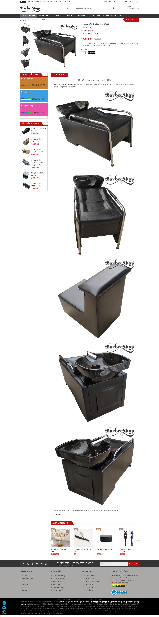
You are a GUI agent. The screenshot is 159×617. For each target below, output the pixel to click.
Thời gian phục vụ (87, 590)
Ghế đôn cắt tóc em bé (104, 549)
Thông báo (24, 584)
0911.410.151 (38, 112)
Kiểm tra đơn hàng (132, 2)
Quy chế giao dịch (57, 584)
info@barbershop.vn (123, 583)
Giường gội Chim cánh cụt (38, 129)
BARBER (91, 28)
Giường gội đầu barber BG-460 (36, 184)
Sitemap (24, 590)
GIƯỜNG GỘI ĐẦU (92, 34)
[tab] (59, 75)
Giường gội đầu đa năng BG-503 (37, 140)
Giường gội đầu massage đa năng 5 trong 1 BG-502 (37, 162)
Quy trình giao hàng (57, 581)
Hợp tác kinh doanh (57, 587)
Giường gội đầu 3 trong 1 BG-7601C (37, 151)
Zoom (76, 68)
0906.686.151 (132, 580)
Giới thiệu (24, 576)
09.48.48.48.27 (133, 8)
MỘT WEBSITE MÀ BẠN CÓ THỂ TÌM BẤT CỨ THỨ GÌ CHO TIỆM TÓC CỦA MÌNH (49, 2)
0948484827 (123, 580)
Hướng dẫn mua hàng (58, 576)
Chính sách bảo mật (88, 576)
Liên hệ (23, 587)
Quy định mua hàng (88, 584)
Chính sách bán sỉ (57, 590)
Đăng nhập (108, 2)
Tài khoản (118, 2)
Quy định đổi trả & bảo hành (90, 581)
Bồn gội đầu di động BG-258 (37, 174)
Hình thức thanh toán (58, 579)
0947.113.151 (38, 99)
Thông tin (59, 74)
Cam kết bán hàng (27, 579)
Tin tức (23, 581)
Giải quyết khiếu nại (88, 579)
